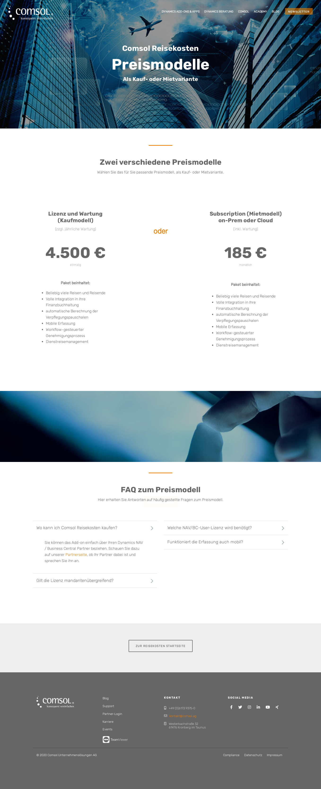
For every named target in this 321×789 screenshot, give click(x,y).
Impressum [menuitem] (274, 755)
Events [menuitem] (107, 729)
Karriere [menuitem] (108, 721)
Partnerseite (76, 554)
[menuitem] (180, 11)
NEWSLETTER (299, 11)
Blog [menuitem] (106, 698)
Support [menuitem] (108, 706)
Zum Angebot (160, 492)
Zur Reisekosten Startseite (161, 644)
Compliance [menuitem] (231, 755)
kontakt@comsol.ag (182, 716)
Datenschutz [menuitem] (253, 755)
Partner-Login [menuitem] (112, 714)
